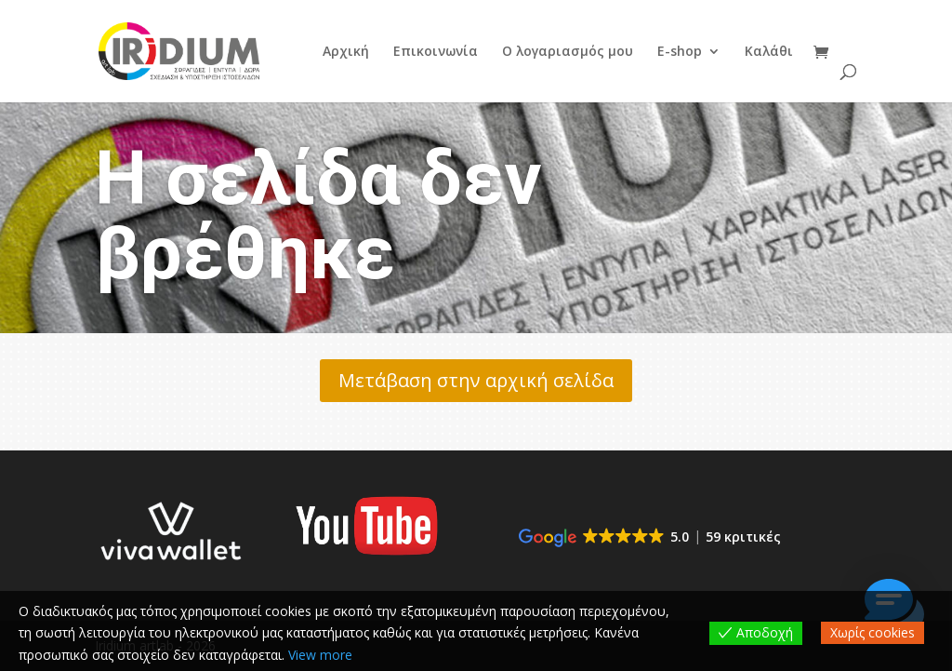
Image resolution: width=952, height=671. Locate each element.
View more (320, 655)
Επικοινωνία (435, 52)
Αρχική (346, 52)
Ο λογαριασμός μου (567, 52)
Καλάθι (769, 52)
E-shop (679, 52)
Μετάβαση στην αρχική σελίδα (476, 380)
